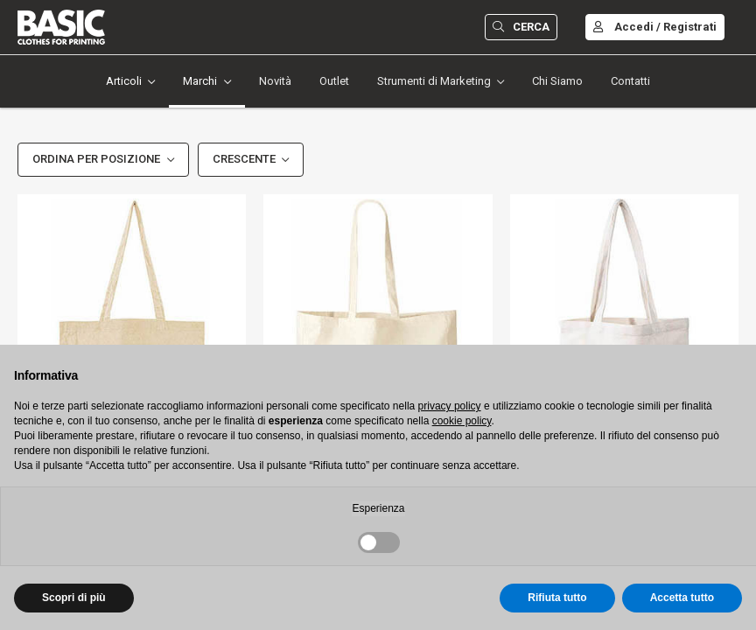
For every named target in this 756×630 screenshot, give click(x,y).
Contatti (630, 81)
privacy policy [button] (449, 406)
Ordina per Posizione (96, 158)
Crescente (244, 158)
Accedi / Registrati (655, 26)
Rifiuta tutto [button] (557, 598)
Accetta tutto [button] (682, 598)
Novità (275, 81)
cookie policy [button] (462, 421)
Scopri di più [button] (74, 598)
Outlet (334, 81)
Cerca (521, 26)
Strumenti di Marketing (434, 81)
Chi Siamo (557, 81)
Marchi (200, 81)
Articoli (124, 81)
